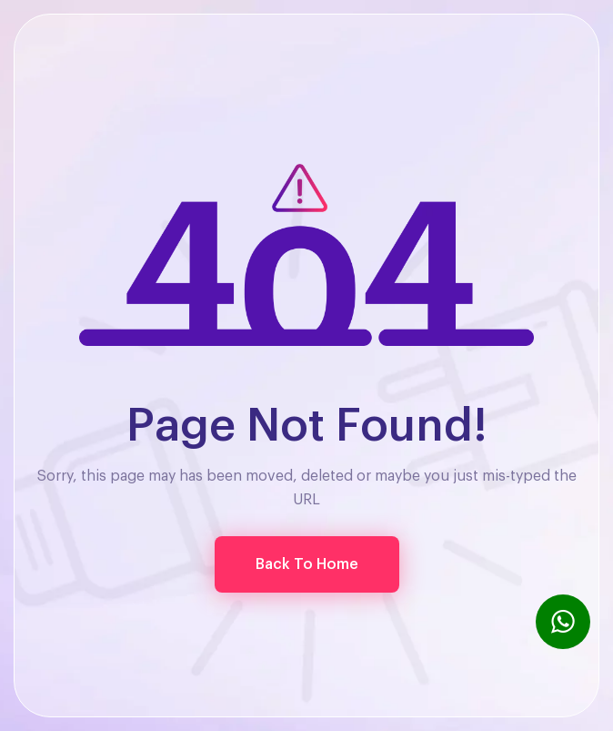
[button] (307, 564)
